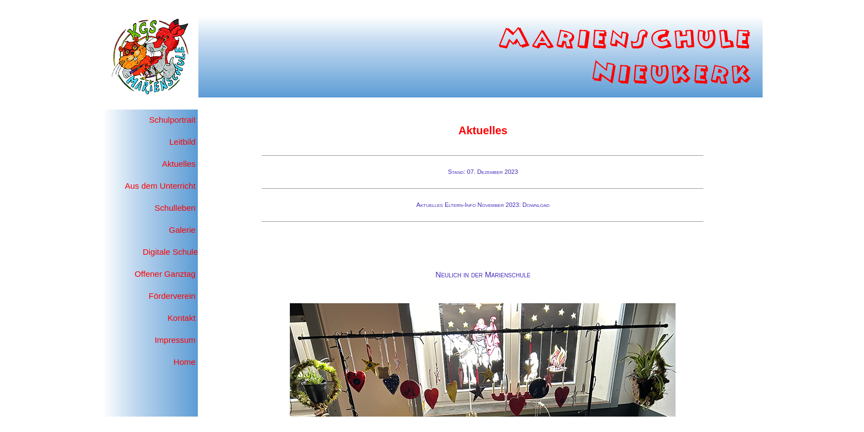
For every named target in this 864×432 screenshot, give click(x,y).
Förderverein (172, 295)
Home (186, 362)
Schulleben (175, 207)
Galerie (183, 229)
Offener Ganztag (165, 273)
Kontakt (182, 317)
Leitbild (182, 141)
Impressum (175, 339)
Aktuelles (179, 163)
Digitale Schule (170, 251)
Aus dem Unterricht (160, 185)
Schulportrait (172, 119)
